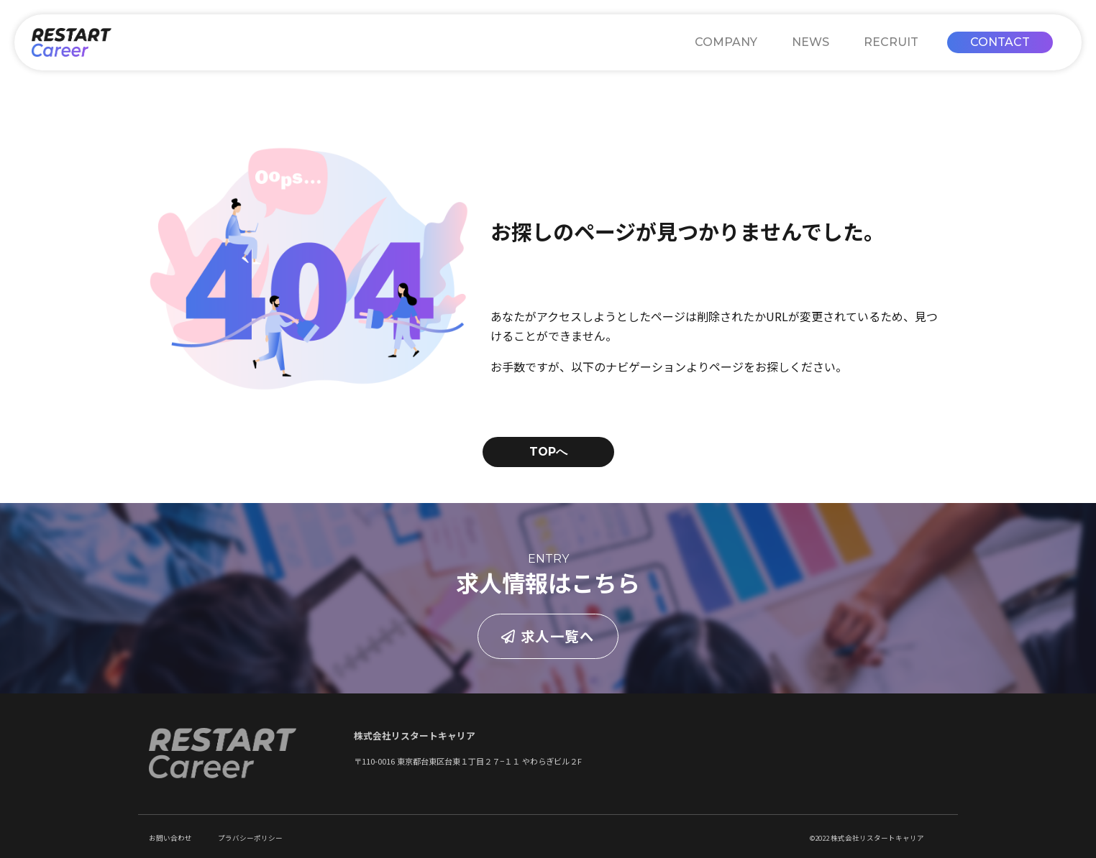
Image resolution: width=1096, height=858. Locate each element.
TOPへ (548, 451)
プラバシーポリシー (250, 838)
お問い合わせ (170, 838)
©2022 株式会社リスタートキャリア (867, 838)
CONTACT (1000, 42)
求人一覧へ (547, 636)
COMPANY (726, 42)
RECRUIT (891, 42)
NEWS (810, 42)
